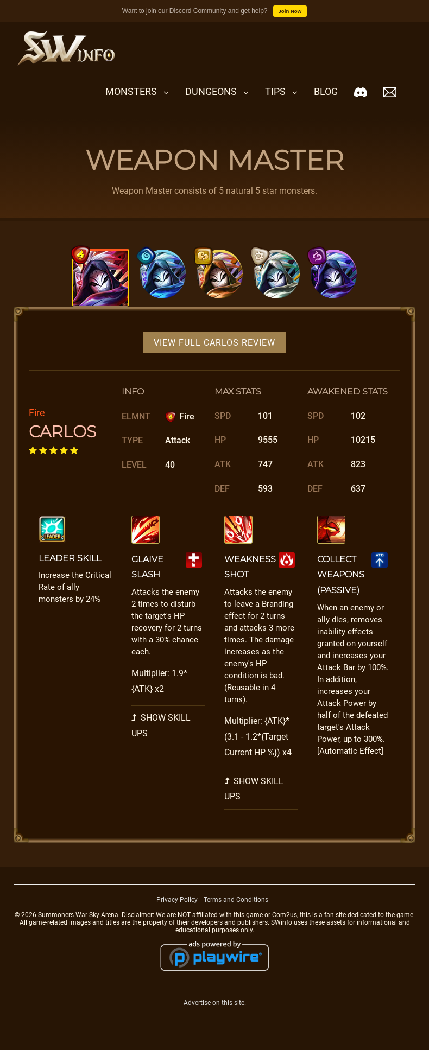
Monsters (131, 91)
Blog (326, 91)
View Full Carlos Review (214, 343)
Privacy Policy (177, 899)
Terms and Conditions (236, 899)
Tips (275, 91)
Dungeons (211, 91)
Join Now (290, 11)
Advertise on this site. (215, 1003)
